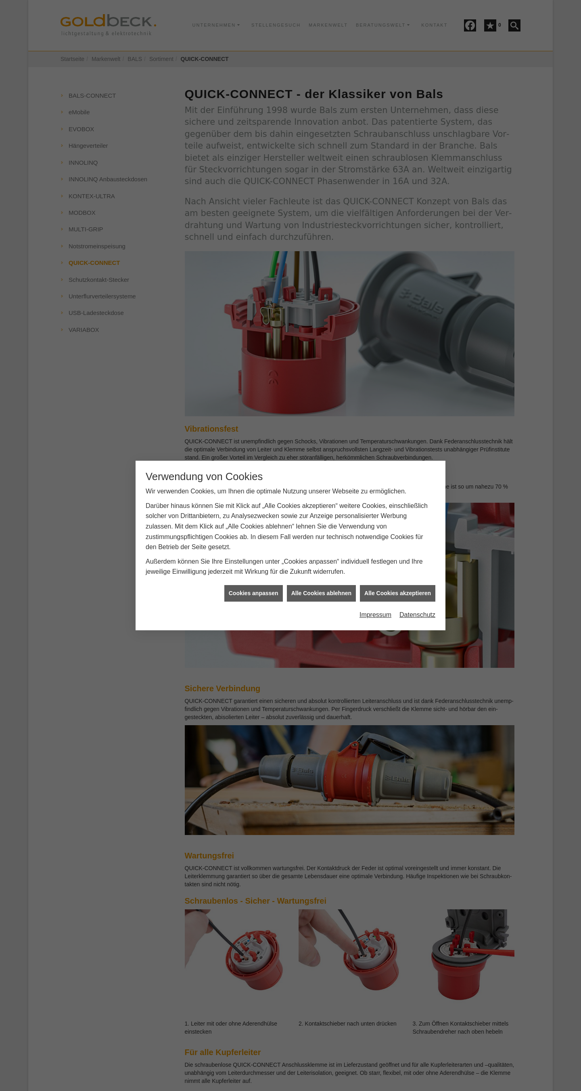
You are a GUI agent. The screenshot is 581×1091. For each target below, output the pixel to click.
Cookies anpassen (253, 571)
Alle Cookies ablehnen (321, 571)
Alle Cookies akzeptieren (397, 571)
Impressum (375, 592)
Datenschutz (417, 592)
